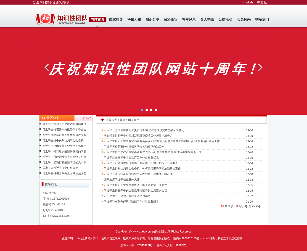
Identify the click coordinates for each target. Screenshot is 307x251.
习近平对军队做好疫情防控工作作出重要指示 (131, 201)
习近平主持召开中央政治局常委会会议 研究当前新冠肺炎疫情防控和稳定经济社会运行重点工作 (162, 141)
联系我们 (262, 19)
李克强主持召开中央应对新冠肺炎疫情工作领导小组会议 (138, 135)
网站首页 (97, 19)
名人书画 (207, 19)
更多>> (87, 117)
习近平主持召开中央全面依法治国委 (64, 174)
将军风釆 (189, 19)
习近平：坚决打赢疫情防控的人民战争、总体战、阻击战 (138, 174)
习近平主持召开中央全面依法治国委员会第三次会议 (135, 185)
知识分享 (152, 19)
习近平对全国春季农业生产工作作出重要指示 (131, 157)
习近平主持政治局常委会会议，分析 (64, 157)
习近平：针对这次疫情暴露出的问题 (64, 152)
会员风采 (244, 19)
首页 (122, 120)
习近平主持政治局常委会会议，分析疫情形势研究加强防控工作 (142, 168)
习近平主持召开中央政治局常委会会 (64, 130)
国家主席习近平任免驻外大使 (60, 168)
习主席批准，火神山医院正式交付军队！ (128, 196)
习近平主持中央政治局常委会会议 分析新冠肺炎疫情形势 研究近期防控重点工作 (152, 152)
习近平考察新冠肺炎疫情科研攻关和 (64, 135)
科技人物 (134, 19)
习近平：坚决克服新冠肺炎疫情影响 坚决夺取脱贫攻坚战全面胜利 (144, 130)
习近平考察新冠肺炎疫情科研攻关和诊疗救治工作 (134, 146)
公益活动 (225, 19)
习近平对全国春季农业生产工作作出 (64, 146)
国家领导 (116, 19)
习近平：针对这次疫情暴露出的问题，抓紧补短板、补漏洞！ (141, 163)
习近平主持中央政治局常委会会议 (63, 141)
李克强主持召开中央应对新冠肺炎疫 (64, 124)
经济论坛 (170, 19)
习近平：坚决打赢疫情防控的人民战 (64, 163)
